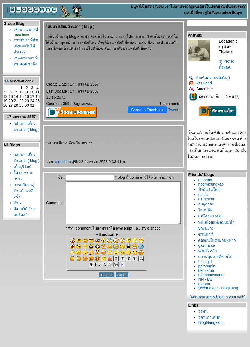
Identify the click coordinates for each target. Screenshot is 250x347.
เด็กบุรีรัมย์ (21, 202)
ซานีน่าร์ (207, 234)
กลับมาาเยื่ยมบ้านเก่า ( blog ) (21, 156)
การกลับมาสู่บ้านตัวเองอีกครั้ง (21, 232)
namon (205, 283)
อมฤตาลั (208, 204)
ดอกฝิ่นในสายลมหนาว (218, 240)
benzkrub (207, 270)
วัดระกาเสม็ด (211, 317)
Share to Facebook (148, 110)
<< (5, 101)
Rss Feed (202, 83)
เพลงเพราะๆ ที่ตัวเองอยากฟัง (21, 76)
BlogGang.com (212, 322)
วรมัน (204, 311)
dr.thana (206, 180)
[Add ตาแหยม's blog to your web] (218, 297)
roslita (205, 194)
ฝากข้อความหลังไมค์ (211, 77)
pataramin (208, 266)
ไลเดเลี (207, 210)
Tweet (174, 110)
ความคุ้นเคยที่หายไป (217, 256)
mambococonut (213, 275)
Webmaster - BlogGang (219, 288)
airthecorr (57, 162)
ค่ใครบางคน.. (212, 216)
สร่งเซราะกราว (17, 214)
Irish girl (206, 262)
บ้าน (16, 244)
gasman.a (208, 245)
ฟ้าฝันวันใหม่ (210, 189)
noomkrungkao (212, 184)
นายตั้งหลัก (209, 250)
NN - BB (206, 279)
